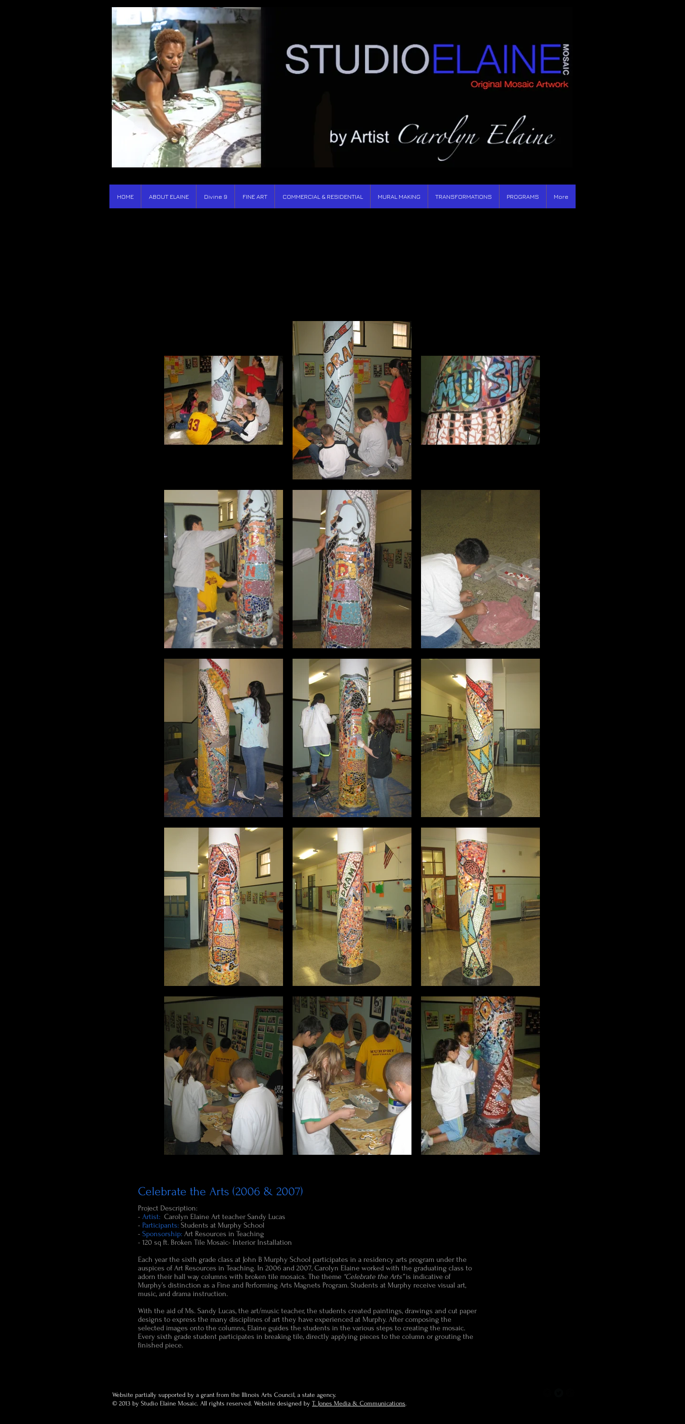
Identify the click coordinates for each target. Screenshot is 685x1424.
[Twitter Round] (558, 1392)
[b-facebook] (547, 1392)
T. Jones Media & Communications (358, 1403)
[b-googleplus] (570, 1392)
